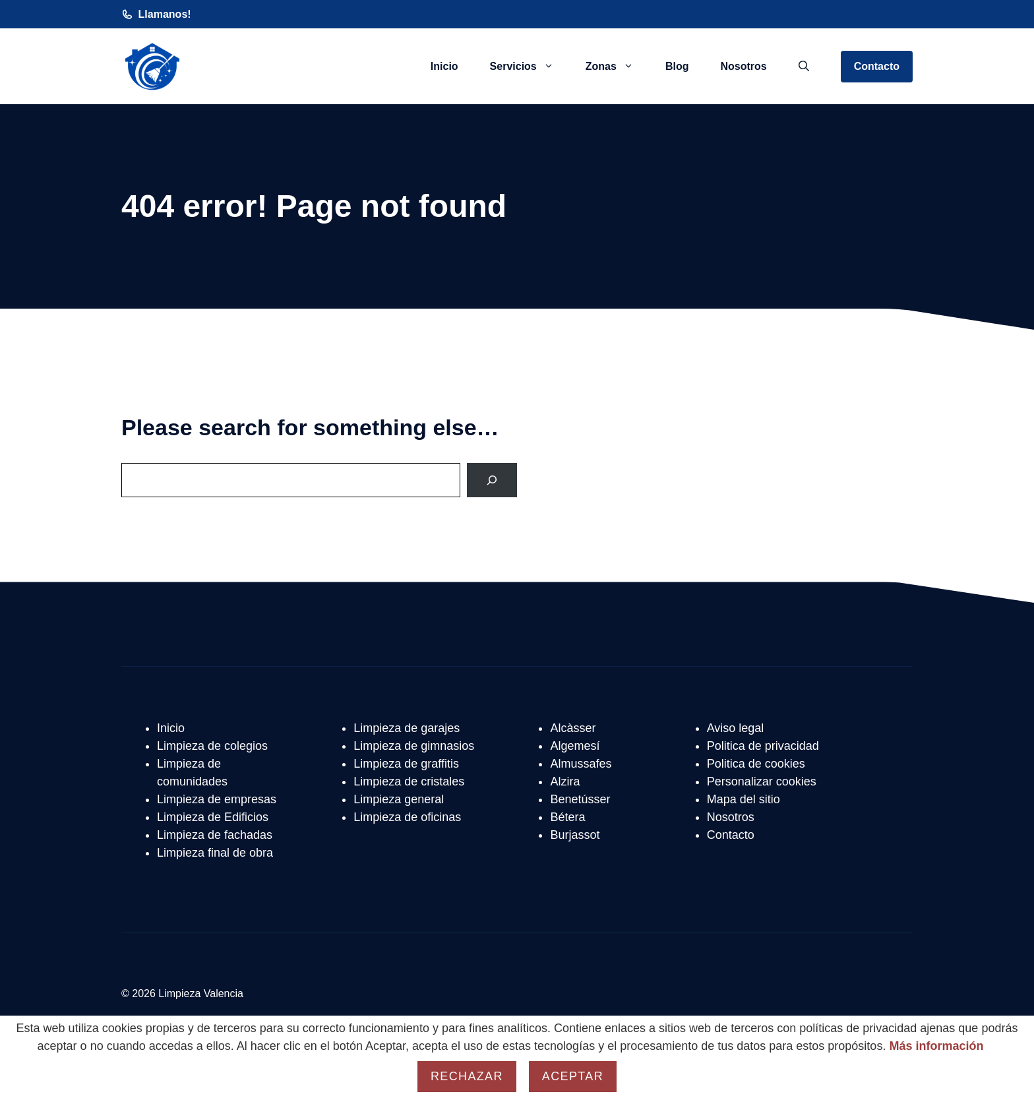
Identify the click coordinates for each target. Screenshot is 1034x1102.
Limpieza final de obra (215, 852)
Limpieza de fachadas (214, 835)
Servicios (530, 66)
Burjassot (574, 835)
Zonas (618, 66)
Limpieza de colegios (212, 745)
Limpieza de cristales (408, 781)
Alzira (565, 781)
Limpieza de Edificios (212, 817)
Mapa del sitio (743, 799)
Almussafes (580, 763)
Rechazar (467, 1076)
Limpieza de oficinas (407, 817)
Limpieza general (398, 799)
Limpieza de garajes (406, 728)
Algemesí (574, 745)
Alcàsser (572, 728)
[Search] (492, 480)
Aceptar (572, 1076)
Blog (677, 66)
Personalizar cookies (761, 781)
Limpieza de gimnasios (413, 745)
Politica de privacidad (763, 745)
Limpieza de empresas (216, 799)
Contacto (876, 66)
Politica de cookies (756, 763)
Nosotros (743, 66)
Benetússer (580, 799)
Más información (936, 1046)
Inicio (444, 66)
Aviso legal (735, 728)
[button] (804, 66)
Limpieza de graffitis (406, 763)
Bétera (567, 817)
